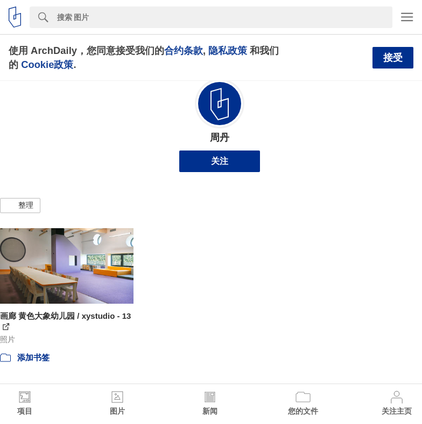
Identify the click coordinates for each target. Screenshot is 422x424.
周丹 (219, 137)
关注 (219, 161)
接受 (393, 57)
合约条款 (183, 50)
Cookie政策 (47, 64)
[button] (20, 205)
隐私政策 (227, 50)
